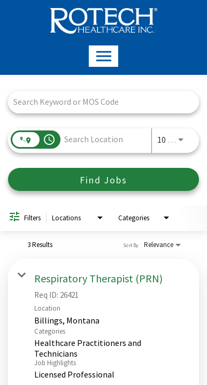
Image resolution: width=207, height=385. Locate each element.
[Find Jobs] (103, 179)
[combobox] (98, 101)
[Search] (103, 179)
